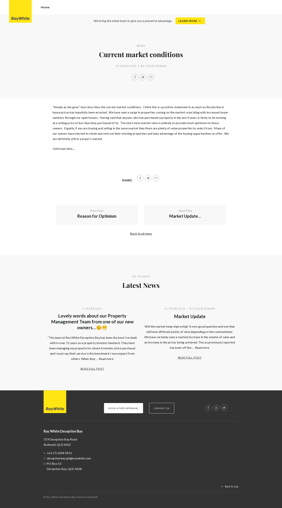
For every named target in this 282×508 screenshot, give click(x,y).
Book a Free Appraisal (124, 408)
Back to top (231, 486)
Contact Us (162, 408)
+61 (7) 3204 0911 (59, 453)
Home (45, 7)
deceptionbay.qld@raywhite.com (69, 458)
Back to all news (141, 233)
